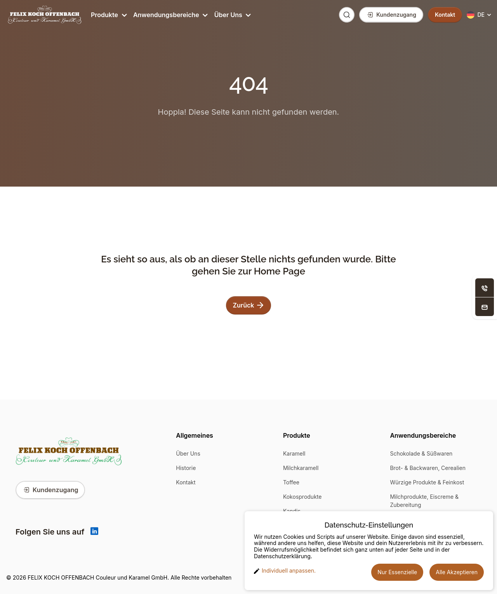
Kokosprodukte (302, 496)
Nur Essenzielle (397, 572)
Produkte (108, 15)
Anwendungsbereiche (170, 15)
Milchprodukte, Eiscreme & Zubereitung (424, 500)
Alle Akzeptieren (457, 572)
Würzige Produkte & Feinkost (427, 482)
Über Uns (232, 15)
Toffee (291, 482)
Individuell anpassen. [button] (285, 571)
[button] (479, 15)
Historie (186, 468)
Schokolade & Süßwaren (421, 453)
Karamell (294, 453)
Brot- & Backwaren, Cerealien (428, 468)
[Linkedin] (94, 532)
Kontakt (185, 482)
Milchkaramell (301, 468)
